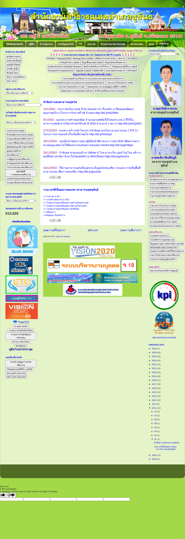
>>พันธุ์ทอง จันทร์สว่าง (54, 215)
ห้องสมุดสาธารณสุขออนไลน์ (60, 71)
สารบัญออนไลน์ (66, 44)
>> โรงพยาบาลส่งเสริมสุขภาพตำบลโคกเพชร (65, 206)
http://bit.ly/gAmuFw (117, 156)
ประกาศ (91, 44)
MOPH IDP (98, 71)
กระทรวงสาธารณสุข (15, 131)
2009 (154, 459)
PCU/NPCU (133, 58)
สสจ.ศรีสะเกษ (13, 155)
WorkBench (21, 346)
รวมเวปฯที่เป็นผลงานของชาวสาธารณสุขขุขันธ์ (70, 189)
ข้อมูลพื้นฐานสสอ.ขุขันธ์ (92, 62)
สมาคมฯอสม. (137, 44)
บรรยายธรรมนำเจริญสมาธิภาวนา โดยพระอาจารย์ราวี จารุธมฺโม (92, 55)
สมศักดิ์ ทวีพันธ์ (13, 65)
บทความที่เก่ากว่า (131, 230)
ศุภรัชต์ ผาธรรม (13, 57)
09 (155, 419)
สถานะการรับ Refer (20, 342)
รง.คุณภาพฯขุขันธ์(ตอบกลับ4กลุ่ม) (21, 336)
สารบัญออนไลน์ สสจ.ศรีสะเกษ (20, 163)
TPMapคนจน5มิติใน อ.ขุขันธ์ (124, 66)
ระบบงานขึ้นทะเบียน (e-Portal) (20, 143)
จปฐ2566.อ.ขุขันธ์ (83, 71)
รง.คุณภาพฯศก (20, 326)
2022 (154, 364)
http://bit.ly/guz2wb (89, 171)
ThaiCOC (23, 322)
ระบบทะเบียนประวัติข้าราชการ (20, 139)
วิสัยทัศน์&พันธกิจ (14, 44)
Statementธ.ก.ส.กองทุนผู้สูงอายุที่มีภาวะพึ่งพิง (107, 87)
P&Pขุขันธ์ (132, 71)
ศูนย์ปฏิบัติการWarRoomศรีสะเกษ (21, 173)
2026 (154, 348)
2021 (154, 368)
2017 (154, 384)
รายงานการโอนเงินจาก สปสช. (120, 83)
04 (155, 431)
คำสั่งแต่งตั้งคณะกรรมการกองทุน (109, 91)
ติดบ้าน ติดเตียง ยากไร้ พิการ (96, 66)
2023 (154, 360)
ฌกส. (151, 44)
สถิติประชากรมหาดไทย (105, 58)
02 (155, 435)
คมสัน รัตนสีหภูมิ (14, 61)
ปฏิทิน (31, 44)
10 (155, 415)
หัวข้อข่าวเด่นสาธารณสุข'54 (60, 102)
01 (155, 439)
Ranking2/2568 (64, 58)
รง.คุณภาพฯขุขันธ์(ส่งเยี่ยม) (21, 330)
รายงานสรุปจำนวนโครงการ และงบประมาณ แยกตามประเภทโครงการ (93, 79)
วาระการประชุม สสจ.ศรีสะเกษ (20, 167)
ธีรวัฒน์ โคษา (13, 73)
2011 (154, 408)
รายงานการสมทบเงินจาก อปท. (71, 87)
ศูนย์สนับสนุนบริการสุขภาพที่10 (20, 147)
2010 (154, 455)
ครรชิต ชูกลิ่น (13, 69)
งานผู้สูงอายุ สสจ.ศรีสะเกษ (18, 159)
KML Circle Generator (16, 377)
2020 (154, 372)
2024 (154, 356)
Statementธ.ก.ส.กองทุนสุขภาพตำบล (77, 91)
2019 (154, 376)
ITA (80, 43)
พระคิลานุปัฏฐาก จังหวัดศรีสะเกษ (20, 363)
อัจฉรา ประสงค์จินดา (16, 77)
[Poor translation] (11, 495)
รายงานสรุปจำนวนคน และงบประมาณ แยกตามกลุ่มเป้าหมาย (77, 83)
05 (155, 427)
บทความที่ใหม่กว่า (54, 230)
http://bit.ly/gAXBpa (121, 145)
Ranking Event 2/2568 (83, 58)
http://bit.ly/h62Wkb (106, 112)
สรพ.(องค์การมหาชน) (16, 373)
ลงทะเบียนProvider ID (115, 71)
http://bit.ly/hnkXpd (100, 134)
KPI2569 (51, 58)
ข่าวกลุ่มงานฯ (46, 44)
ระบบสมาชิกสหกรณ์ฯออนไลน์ (19, 183)
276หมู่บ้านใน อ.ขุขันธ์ (69, 62)
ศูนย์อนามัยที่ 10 (14, 151)
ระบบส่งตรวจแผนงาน (159, 236)
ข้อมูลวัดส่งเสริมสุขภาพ (115, 62)
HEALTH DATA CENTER (164, 337)
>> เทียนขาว (49, 212)
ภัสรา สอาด (12, 81)
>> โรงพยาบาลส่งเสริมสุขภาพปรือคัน (61, 209)
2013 (154, 400)
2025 (154, 352)
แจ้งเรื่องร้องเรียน (20, 221)
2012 (154, 404)
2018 (154, 380)
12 (155, 411)
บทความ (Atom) (63, 236)
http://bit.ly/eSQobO (129, 123)
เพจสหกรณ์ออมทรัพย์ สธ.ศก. (19, 179)
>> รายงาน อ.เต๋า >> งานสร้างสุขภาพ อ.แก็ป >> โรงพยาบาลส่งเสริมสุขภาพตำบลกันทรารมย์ (65, 199)
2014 (154, 396)
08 (155, 423)
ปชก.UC (121, 58)
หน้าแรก (93, 230)
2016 (154, 388)
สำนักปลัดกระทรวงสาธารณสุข (20, 135)
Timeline (164, 43)
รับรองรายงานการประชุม (113, 44)
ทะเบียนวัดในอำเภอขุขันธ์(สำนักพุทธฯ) (65, 66)
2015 (154, 392)
